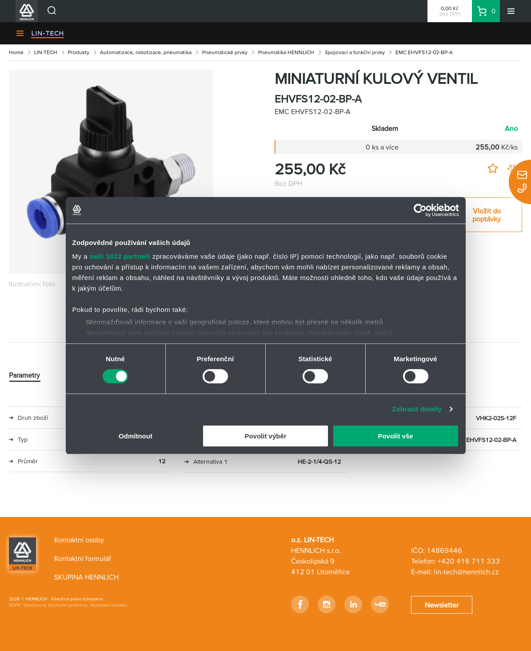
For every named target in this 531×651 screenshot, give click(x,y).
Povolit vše (395, 436)
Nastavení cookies (109, 605)
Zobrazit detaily (417, 409)
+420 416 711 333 (469, 561)
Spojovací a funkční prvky (355, 52)
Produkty (78, 52)
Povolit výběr (265, 436)
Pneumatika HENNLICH (286, 52)
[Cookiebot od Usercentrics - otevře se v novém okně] (420, 210)
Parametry (24, 375)
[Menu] (511, 11)
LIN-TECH (47, 33)
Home (16, 52)
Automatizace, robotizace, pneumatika (146, 52)
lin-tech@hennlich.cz (466, 572)
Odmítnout (135, 436)
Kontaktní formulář (82, 558)
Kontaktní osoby (79, 540)
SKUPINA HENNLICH (86, 577)
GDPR (14, 605)
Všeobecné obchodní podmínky (55, 605)
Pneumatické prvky (225, 52)
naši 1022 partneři (120, 256)
